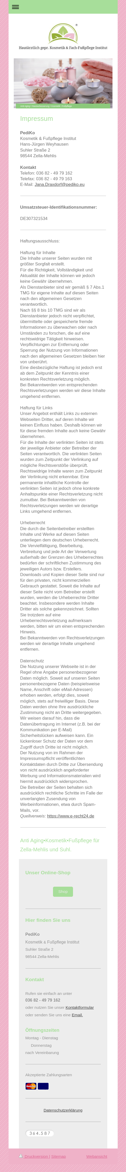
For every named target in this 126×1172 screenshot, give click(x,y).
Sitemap (58, 1156)
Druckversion (34, 1156)
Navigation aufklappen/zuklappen (63, 6)
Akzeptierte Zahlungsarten (48, 1075)
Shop (63, 891)
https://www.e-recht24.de (70, 816)
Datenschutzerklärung (63, 1110)
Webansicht (96, 1156)
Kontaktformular (79, 1007)
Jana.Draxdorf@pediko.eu (59, 184)
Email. (77, 1015)
